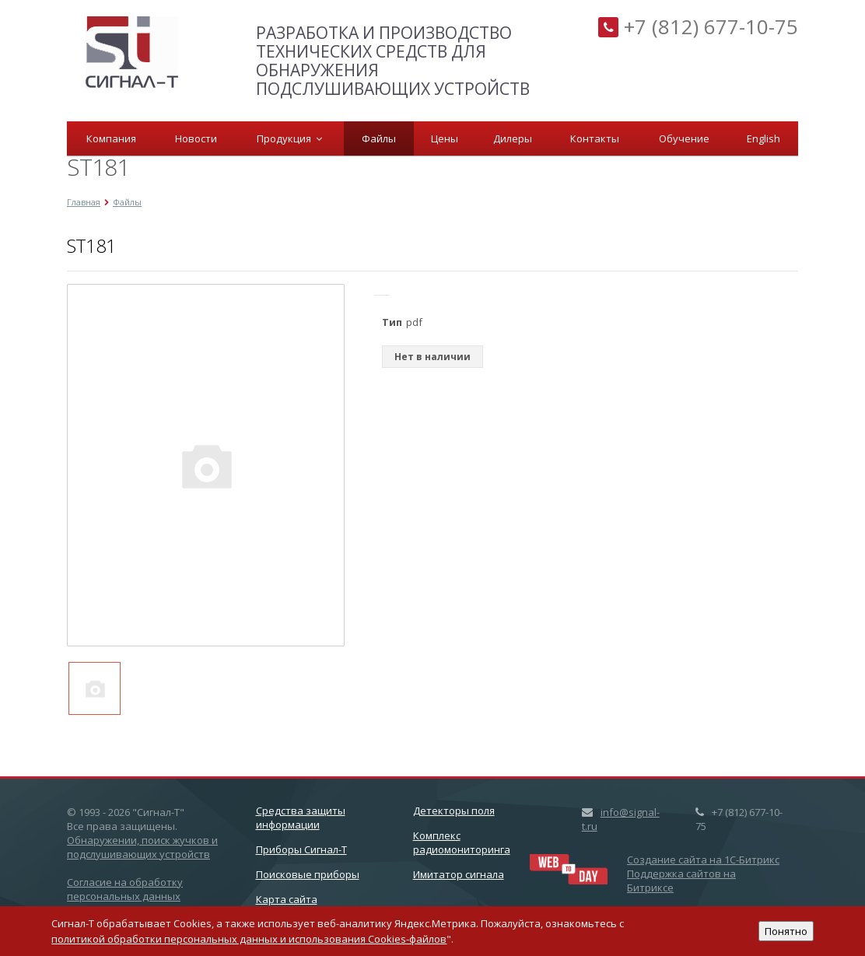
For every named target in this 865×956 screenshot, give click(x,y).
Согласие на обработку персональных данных (125, 889)
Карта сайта (286, 899)
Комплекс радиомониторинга (461, 842)
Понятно (786, 931)
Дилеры (512, 138)
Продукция (289, 138)
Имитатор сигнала (458, 874)
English (763, 138)
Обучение (684, 138)
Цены (444, 138)
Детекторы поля (454, 811)
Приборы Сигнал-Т (301, 849)
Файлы (379, 138)
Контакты (594, 138)
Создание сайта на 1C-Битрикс (703, 860)
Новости (196, 138)
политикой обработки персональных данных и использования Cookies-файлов (249, 939)
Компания (111, 138)
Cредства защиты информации (300, 818)
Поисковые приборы (307, 874)
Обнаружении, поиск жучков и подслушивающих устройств (142, 847)
